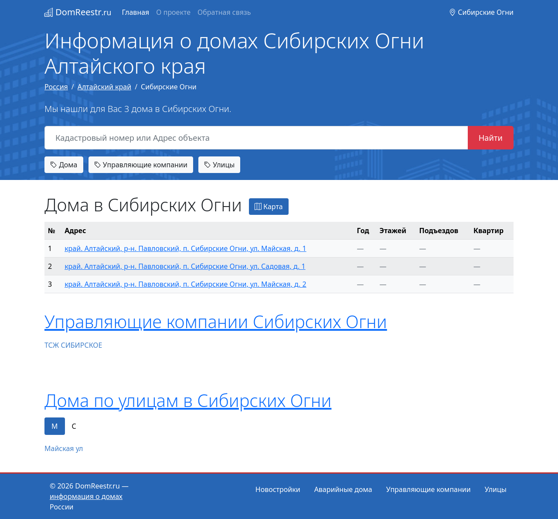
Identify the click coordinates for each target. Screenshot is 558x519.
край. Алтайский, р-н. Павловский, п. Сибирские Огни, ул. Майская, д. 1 (185, 248)
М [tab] (54, 426)
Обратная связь (224, 12)
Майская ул (63, 448)
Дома (64, 165)
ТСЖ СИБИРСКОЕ (73, 345)
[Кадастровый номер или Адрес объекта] (256, 137)
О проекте (173, 12)
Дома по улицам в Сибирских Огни (187, 400)
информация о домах (86, 496)
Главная (135, 12)
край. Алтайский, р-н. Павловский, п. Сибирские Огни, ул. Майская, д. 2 (185, 284)
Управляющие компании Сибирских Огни (215, 321)
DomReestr (77, 12)
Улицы (219, 165)
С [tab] (74, 426)
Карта (269, 206)
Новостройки (277, 489)
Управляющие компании (140, 165)
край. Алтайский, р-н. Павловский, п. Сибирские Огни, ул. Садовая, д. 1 (185, 266)
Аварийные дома (343, 489)
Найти (491, 137)
